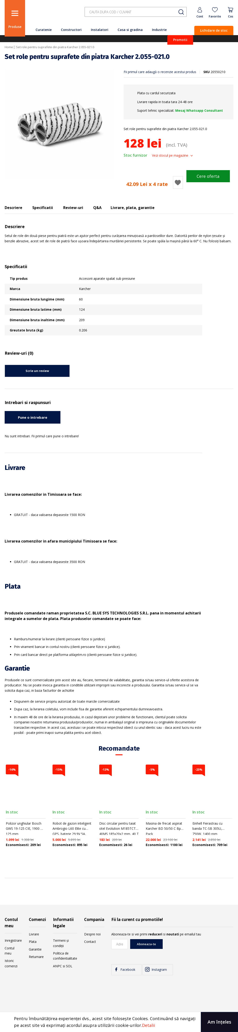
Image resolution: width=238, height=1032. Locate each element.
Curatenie (44, 29)
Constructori (71, 29)
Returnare (36, 956)
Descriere (13, 207)
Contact (90, 941)
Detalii (148, 1025)
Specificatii (42, 207)
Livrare (34, 934)
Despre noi (92, 934)
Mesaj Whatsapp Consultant (199, 110)
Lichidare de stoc (214, 30)
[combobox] (136, 12)
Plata (32, 941)
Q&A (97, 207)
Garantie (35, 949)
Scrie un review (37, 371)
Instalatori (99, 29)
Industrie (159, 29)
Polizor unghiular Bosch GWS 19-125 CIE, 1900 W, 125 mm (25, 828)
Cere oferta (208, 176)
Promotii (180, 39)
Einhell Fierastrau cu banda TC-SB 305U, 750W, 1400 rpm (207, 828)
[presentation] (198, 948)
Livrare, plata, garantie (133, 207)
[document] (119, 1022)
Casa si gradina (130, 29)
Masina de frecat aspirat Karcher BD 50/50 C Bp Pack (164, 828)
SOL (69, 966)
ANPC (57, 966)
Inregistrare (13, 940)
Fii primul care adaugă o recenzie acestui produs (160, 72)
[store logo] (53, 14)
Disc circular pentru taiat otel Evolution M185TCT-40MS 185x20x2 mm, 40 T (119, 828)
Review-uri (73, 207)
